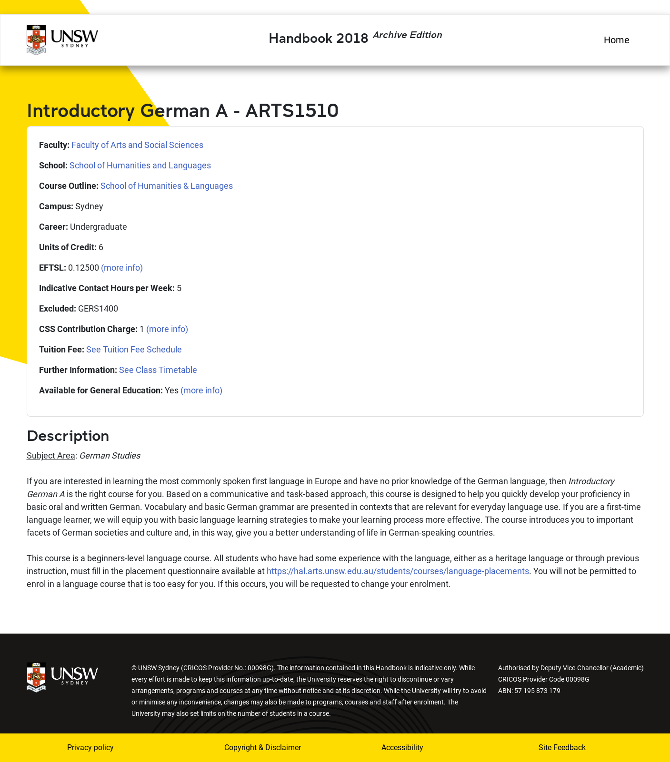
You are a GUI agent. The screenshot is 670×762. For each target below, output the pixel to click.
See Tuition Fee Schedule (134, 349)
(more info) (122, 268)
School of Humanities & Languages (166, 186)
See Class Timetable (158, 370)
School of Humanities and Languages (140, 165)
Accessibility (402, 747)
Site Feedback (562, 747)
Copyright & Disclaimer (262, 747)
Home (617, 40)
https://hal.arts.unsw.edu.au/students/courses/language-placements (398, 571)
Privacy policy (90, 747)
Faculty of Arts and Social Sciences (137, 145)
